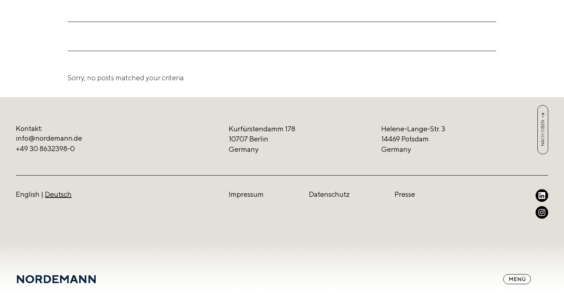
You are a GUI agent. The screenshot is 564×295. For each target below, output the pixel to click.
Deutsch (58, 194)
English (28, 194)
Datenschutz (329, 194)
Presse (405, 194)
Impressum (246, 194)
